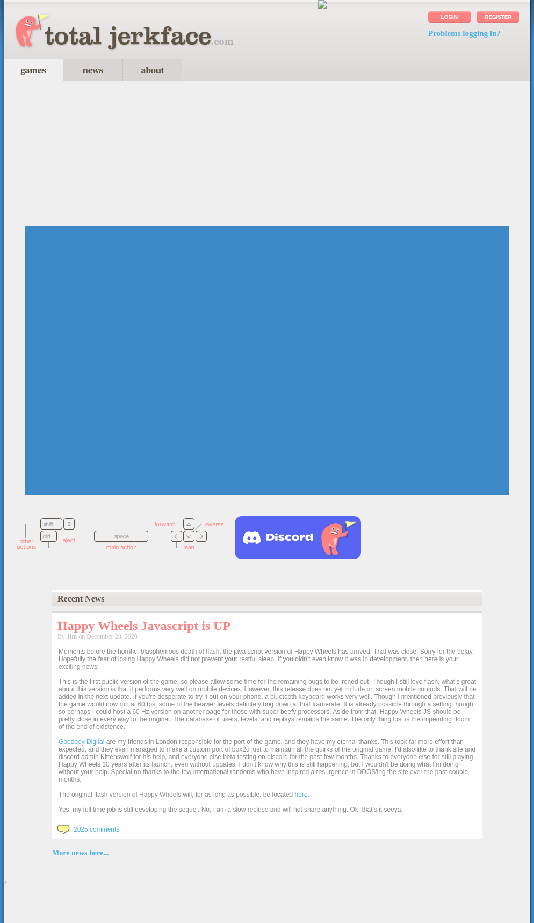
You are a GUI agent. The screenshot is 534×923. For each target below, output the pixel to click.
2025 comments (88, 829)
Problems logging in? (464, 33)
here (301, 794)
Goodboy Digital (81, 742)
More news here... (80, 853)
